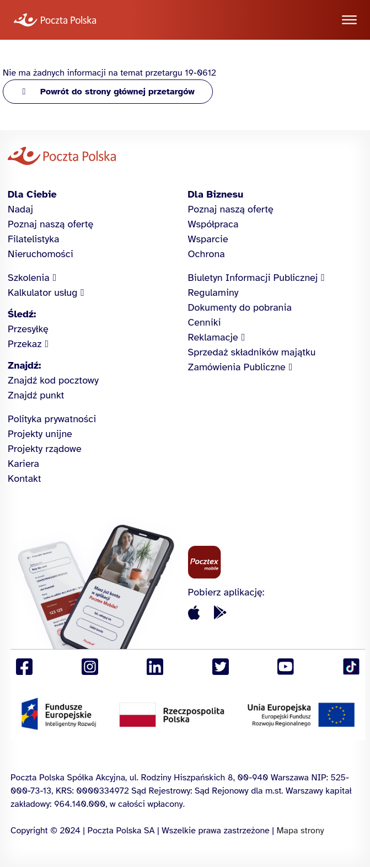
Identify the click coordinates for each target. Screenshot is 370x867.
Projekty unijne (40, 434)
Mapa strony (300, 830)
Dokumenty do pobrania (240, 307)
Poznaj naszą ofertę (50, 224)
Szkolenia (29, 278)
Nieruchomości (40, 254)
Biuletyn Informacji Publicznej (253, 278)
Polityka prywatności (52, 419)
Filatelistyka (33, 239)
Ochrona (206, 254)
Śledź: (22, 314)
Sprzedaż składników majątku (252, 352)
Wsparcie (208, 239)
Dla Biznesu (216, 194)
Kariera (23, 464)
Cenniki (204, 322)
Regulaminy (213, 292)
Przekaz (25, 344)
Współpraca (213, 224)
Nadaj (20, 209)
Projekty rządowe (45, 449)
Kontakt (24, 478)
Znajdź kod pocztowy (53, 380)
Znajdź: (24, 365)
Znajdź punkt (36, 395)
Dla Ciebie (32, 194)
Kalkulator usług (42, 292)
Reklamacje (213, 337)
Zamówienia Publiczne (237, 367)
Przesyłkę (28, 329)
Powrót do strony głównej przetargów (117, 91)
